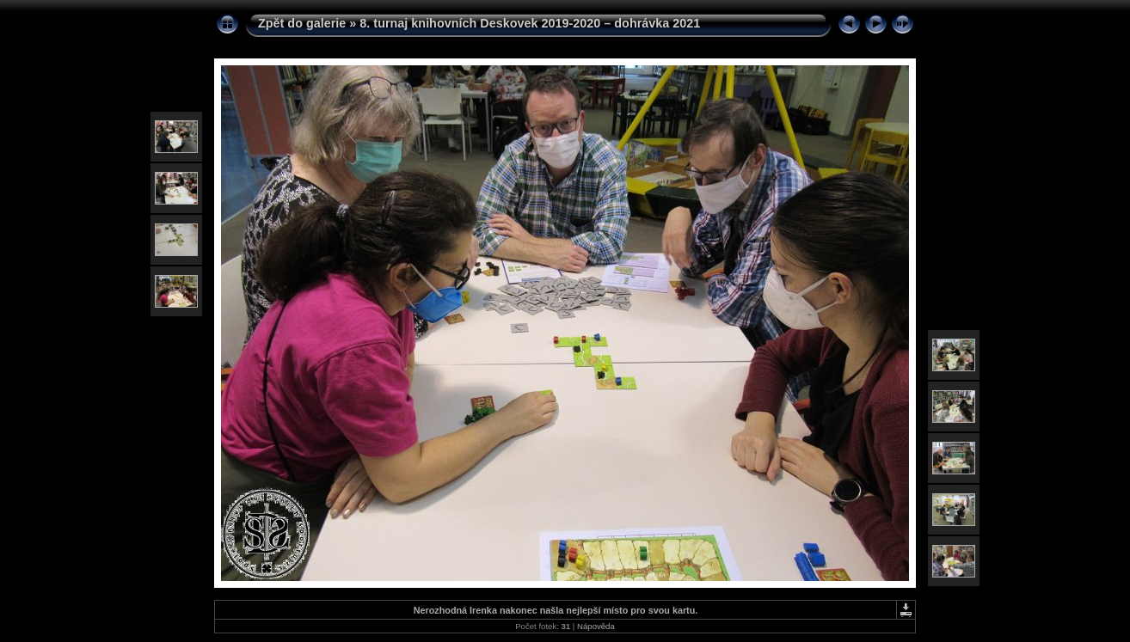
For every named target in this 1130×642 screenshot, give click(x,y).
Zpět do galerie (302, 23)
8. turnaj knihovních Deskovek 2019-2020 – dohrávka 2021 (529, 23)
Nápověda (596, 626)
